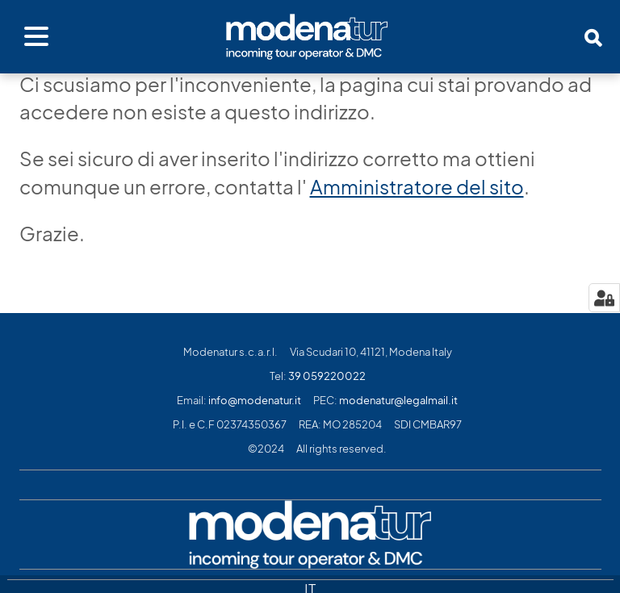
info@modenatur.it (254, 401)
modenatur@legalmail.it (398, 401)
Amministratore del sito (417, 187)
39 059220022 (327, 376)
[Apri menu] (36, 37)
